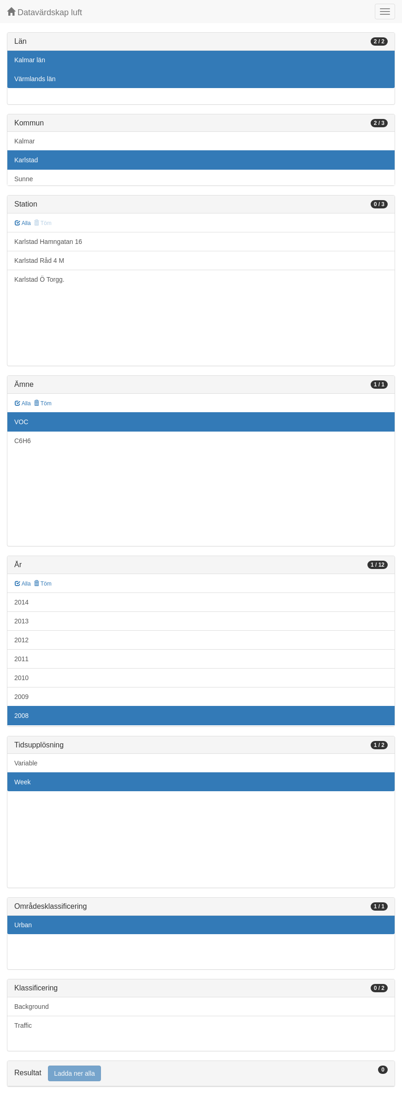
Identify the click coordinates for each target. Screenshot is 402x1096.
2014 (21, 602)
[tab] (201, 1073)
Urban (23, 925)
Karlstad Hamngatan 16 (48, 241)
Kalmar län (29, 60)
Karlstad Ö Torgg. (39, 279)
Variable (25, 763)
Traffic (23, 1025)
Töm (43, 403)
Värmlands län (35, 79)
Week (22, 782)
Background (31, 1006)
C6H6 (22, 440)
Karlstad (26, 160)
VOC (21, 422)
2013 (21, 621)
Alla (23, 223)
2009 (21, 696)
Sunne (23, 179)
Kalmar (24, 141)
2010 (21, 677)
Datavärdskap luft (44, 12)
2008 (21, 715)
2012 (21, 640)
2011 (21, 659)
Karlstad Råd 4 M (39, 260)
